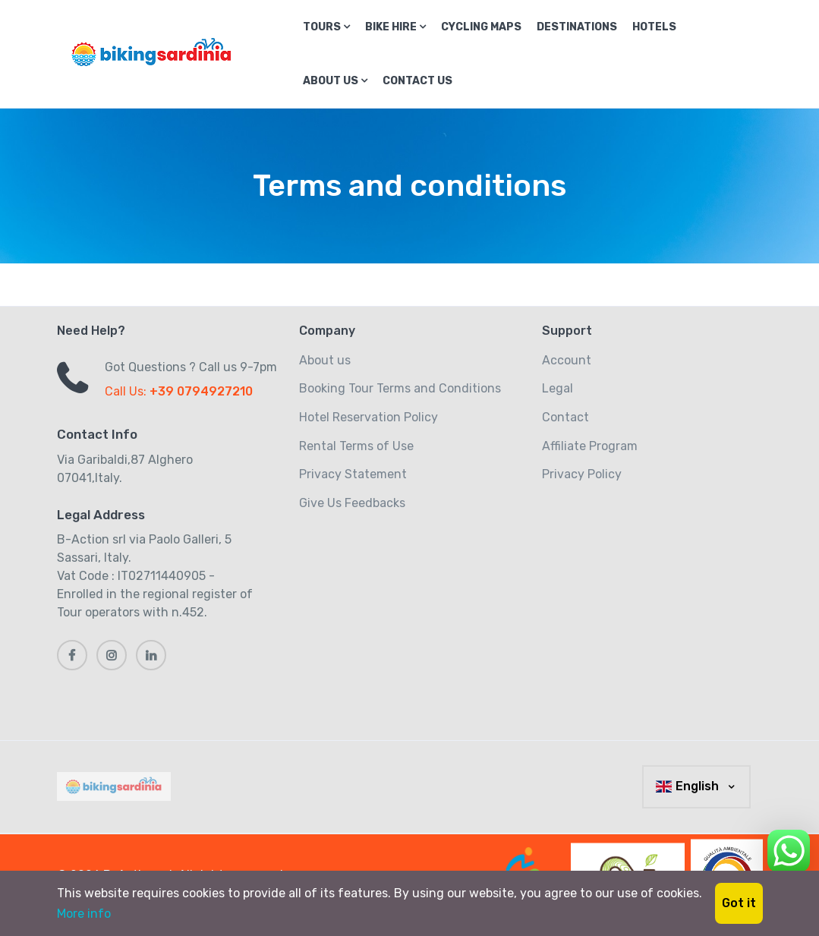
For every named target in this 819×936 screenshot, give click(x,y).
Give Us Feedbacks (352, 503)
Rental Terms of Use (356, 446)
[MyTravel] (117, 786)
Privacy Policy (582, 474)
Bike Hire (395, 26)
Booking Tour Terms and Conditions (400, 388)
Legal (557, 388)
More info (84, 913)
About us (335, 80)
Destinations (577, 26)
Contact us (417, 80)
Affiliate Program (590, 446)
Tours (326, 26)
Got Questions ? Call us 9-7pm (191, 367)
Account (566, 360)
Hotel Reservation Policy (368, 417)
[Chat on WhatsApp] (788, 848)
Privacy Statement (353, 474)
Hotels (654, 26)
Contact (565, 417)
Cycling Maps (481, 26)
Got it (739, 903)
